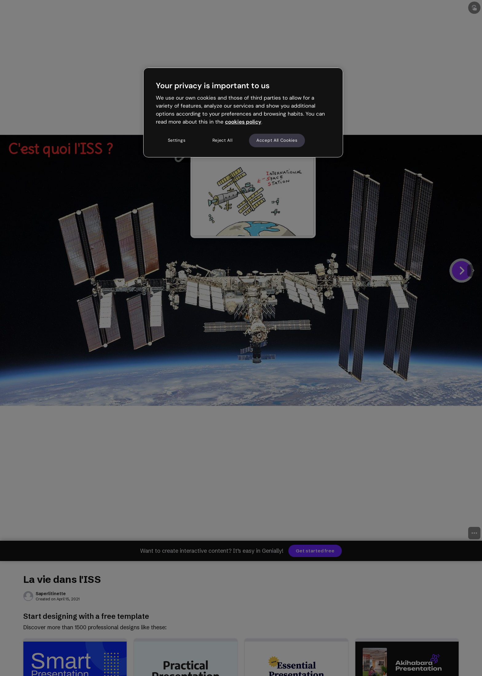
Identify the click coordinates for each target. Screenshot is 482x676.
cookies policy (243, 121)
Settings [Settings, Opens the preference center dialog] (177, 140)
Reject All (222, 140)
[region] (243, 112)
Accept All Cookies (277, 140)
